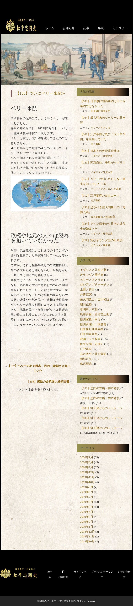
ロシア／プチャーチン (94, 284)
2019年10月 (87, 482)
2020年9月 (86, 457)
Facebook (63, 574)
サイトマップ (80, 574)
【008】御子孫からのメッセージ (101, 408)
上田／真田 (87, 289)
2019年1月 (86, 526)
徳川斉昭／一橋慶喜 (93, 324)
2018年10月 (87, 541)
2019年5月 (86, 506)
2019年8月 (86, 492)
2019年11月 (87, 477)
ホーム (49, 28)
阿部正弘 (86, 359)
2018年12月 (87, 531)
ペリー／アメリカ (100, 127)
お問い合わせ (124, 574)
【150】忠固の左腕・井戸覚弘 (100, 388)
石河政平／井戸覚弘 (93, 354)
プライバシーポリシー (102, 574)
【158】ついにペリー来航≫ (40, 93)
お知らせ (69, 28)
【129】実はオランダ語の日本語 (101, 240)
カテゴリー (120, 28)
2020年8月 (86, 462)
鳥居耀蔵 (86, 364)
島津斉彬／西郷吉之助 (94, 314)
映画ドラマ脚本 (90, 339)
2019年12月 (87, 472)
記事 (86, 28)
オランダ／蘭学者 (100, 245)
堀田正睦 (86, 304)
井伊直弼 (86, 294)
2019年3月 (86, 516)
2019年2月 (86, 521)
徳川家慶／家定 (90, 319)
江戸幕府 (95, 144)
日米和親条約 (89, 334)
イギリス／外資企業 (102, 156)
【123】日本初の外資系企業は (100, 151)
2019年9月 (86, 487)
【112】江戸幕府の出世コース (99, 195)
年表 (101, 28)
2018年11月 (87, 536)
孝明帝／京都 (89, 309)
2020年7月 (86, 467)
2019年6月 (86, 502)
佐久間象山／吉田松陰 (103, 217)
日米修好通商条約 (100, 111)
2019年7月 (86, 497)
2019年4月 (86, 511)
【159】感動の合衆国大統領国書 (48, 381)
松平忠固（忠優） (91, 344)
